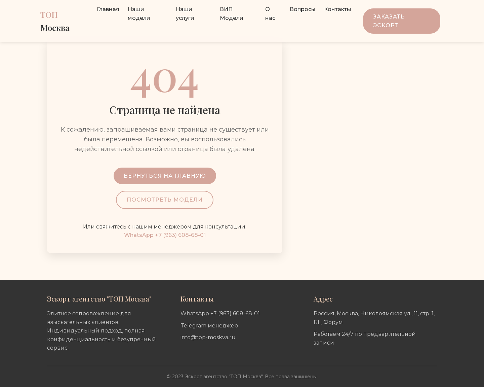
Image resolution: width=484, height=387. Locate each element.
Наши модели (139, 13)
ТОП (55, 21)
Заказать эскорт (389, 21)
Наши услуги (185, 13)
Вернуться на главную (165, 176)
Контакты (337, 9)
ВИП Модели (231, 13)
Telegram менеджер (209, 325)
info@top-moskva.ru (208, 337)
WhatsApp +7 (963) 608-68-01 (165, 235)
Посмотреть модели (165, 200)
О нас (270, 13)
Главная (108, 9)
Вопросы (303, 9)
